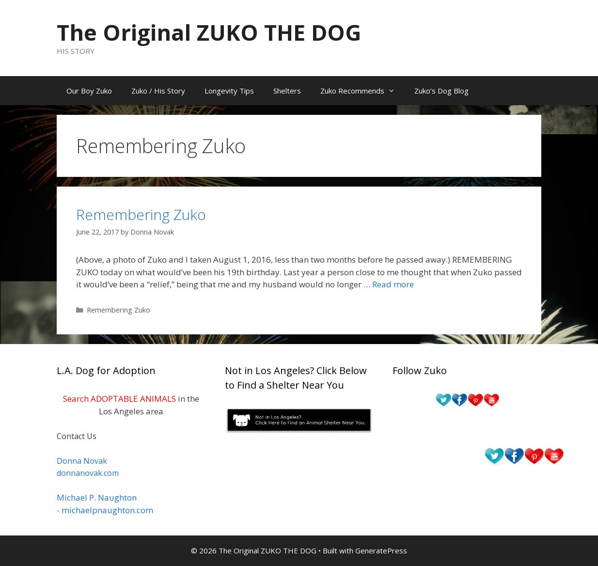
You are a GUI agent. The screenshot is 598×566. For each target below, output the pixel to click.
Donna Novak (82, 461)
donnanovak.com (88, 473)
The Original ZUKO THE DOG (209, 32)
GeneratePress (381, 550)
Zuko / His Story (158, 90)
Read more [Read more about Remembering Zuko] (393, 284)
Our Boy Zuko (89, 90)
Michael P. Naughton (97, 497)
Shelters (287, 90)
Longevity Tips (229, 90)
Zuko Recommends (362, 90)
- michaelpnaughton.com (105, 510)
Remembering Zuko (141, 214)
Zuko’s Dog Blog (441, 90)
